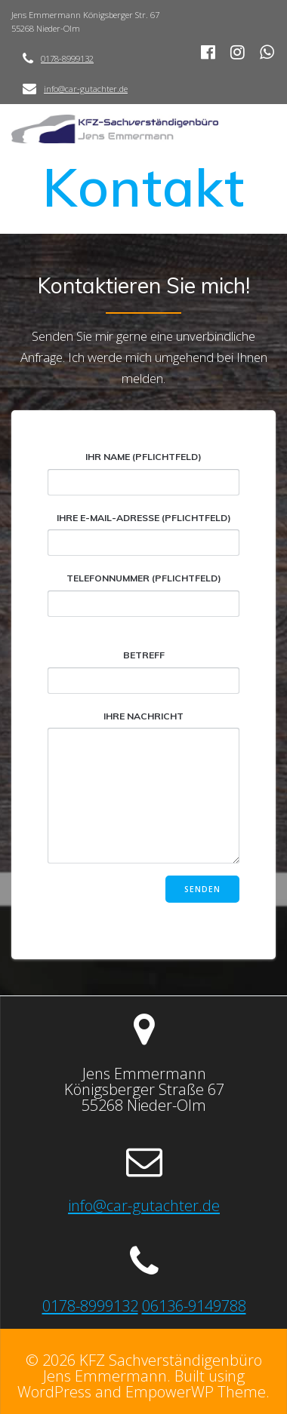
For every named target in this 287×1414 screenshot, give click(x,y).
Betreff (143, 671)
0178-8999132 (67, 58)
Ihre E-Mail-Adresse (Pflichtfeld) (143, 534)
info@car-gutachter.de (86, 88)
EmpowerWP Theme (195, 1391)
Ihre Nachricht (143, 787)
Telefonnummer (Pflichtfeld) (143, 594)
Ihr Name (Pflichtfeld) (143, 473)
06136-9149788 (194, 1305)
